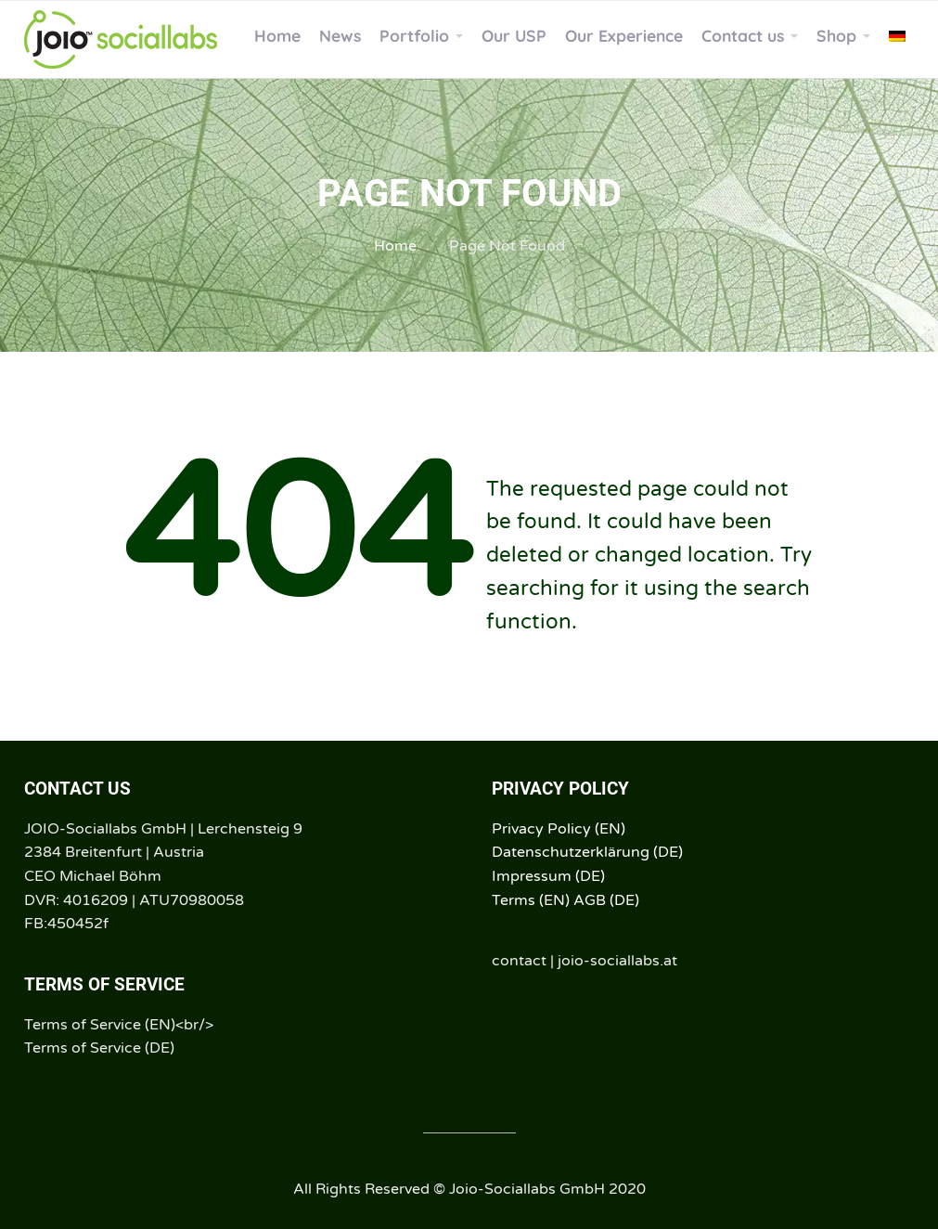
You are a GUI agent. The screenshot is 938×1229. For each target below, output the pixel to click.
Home (395, 246)
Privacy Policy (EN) (558, 829)
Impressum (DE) (548, 876)
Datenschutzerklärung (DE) (587, 852)
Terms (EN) (531, 900)
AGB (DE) (606, 900)
